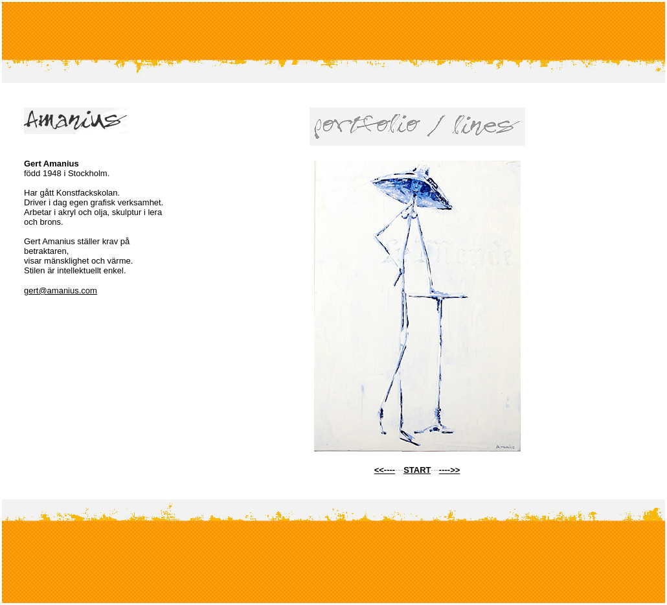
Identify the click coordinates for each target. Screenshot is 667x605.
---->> (449, 470)
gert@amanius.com (60, 290)
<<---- (385, 470)
